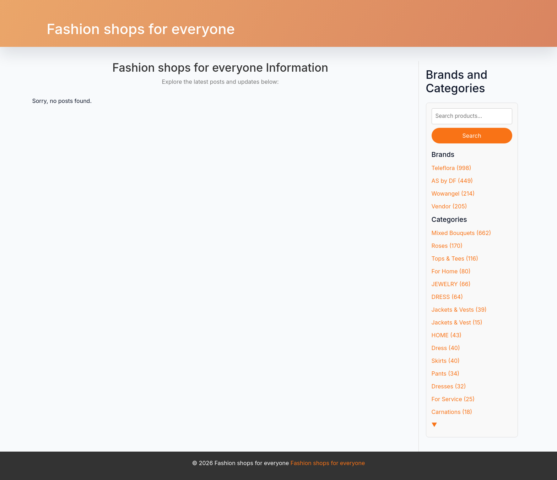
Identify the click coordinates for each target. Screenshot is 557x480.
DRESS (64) (447, 296)
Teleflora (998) (451, 167)
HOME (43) (447, 335)
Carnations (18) (452, 411)
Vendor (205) (449, 206)
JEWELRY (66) (451, 284)
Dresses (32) (449, 386)
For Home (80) (451, 271)
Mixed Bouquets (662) (461, 232)
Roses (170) (447, 245)
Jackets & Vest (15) (457, 322)
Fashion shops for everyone (141, 29)
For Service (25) (453, 399)
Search (472, 135)
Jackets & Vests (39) (459, 309)
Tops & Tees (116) (455, 258)
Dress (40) (446, 347)
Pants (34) (446, 373)
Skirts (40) (446, 360)
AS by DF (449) (452, 180)
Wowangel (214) (453, 193)
